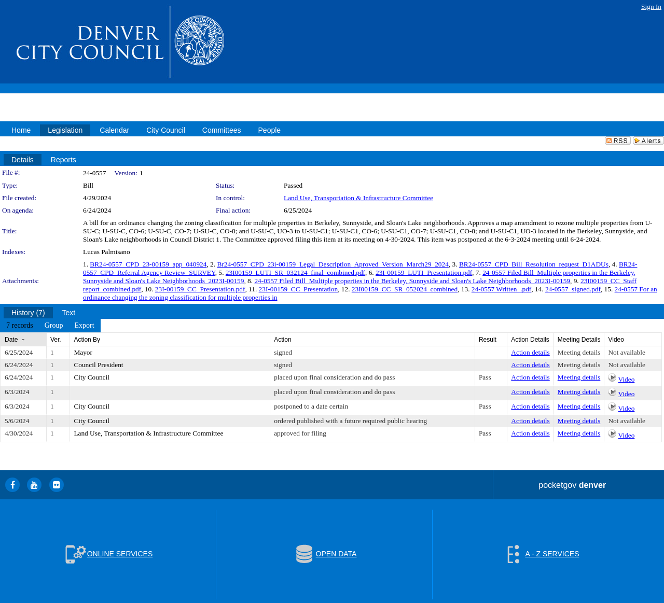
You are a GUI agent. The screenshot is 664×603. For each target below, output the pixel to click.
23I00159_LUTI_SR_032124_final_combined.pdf (295, 272)
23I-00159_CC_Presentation (298, 289)
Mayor (83, 352)
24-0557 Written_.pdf (501, 289)
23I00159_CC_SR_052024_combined (405, 289)
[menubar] (50, 325)
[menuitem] (20, 325)
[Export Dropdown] (84, 325)
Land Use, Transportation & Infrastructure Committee (358, 198)
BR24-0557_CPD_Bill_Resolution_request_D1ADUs (533, 264)
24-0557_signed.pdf (573, 289)
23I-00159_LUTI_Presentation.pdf (424, 272)
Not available (626, 352)
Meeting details (579, 352)
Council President (98, 365)
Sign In (651, 6)
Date (11, 339)
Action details (530, 352)
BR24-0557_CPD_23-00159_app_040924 (148, 264)
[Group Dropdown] (54, 325)
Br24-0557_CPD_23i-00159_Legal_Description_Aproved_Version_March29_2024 (332, 264)
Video (626, 379)
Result (487, 339)
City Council (91, 377)
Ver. (55, 339)
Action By (87, 339)
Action (282, 339)
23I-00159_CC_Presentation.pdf (200, 289)
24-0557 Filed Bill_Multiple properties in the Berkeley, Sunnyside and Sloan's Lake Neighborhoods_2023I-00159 (412, 281)
